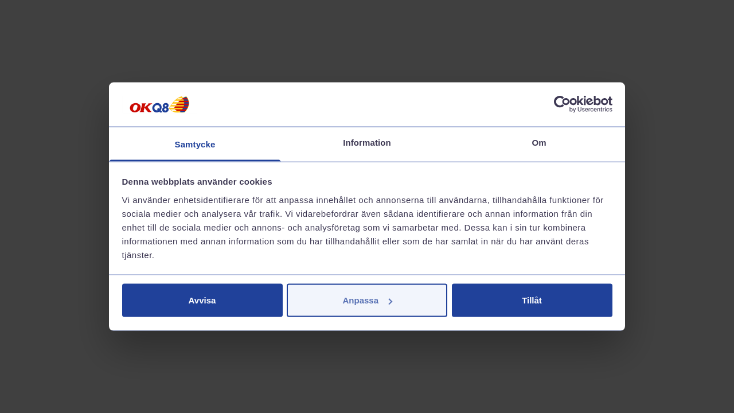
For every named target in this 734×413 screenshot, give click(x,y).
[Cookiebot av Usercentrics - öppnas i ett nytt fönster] (562, 104)
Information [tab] (367, 142)
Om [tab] (539, 142)
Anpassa (367, 300)
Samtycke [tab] (195, 144)
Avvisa (202, 300)
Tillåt (532, 300)
